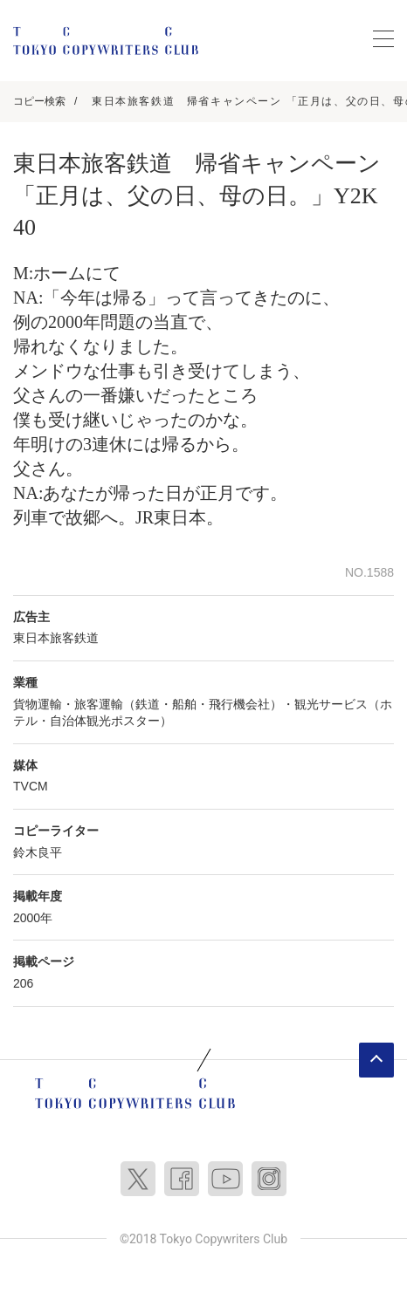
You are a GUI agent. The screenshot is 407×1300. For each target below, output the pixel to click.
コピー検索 (39, 101)
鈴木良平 (37, 852)
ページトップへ (376, 1060)
